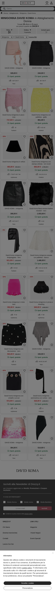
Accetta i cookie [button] (27, 583)
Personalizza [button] (27, 588)
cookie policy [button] (27, 568)
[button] (53, 552)
